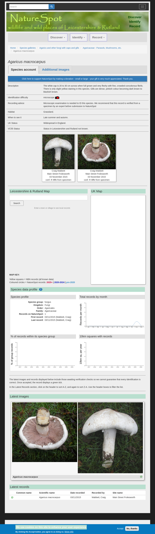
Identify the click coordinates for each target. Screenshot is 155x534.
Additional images (55, 69)
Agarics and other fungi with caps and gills (59, 48)
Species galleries (28, 48)
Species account (23, 69)
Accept (120, 528)
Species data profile (24, 289)
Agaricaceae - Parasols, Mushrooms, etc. (102, 48)
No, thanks (132, 528)
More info (69, 532)
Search (16, 203)
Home (13, 48)
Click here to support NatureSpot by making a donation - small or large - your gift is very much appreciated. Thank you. (77, 79)
